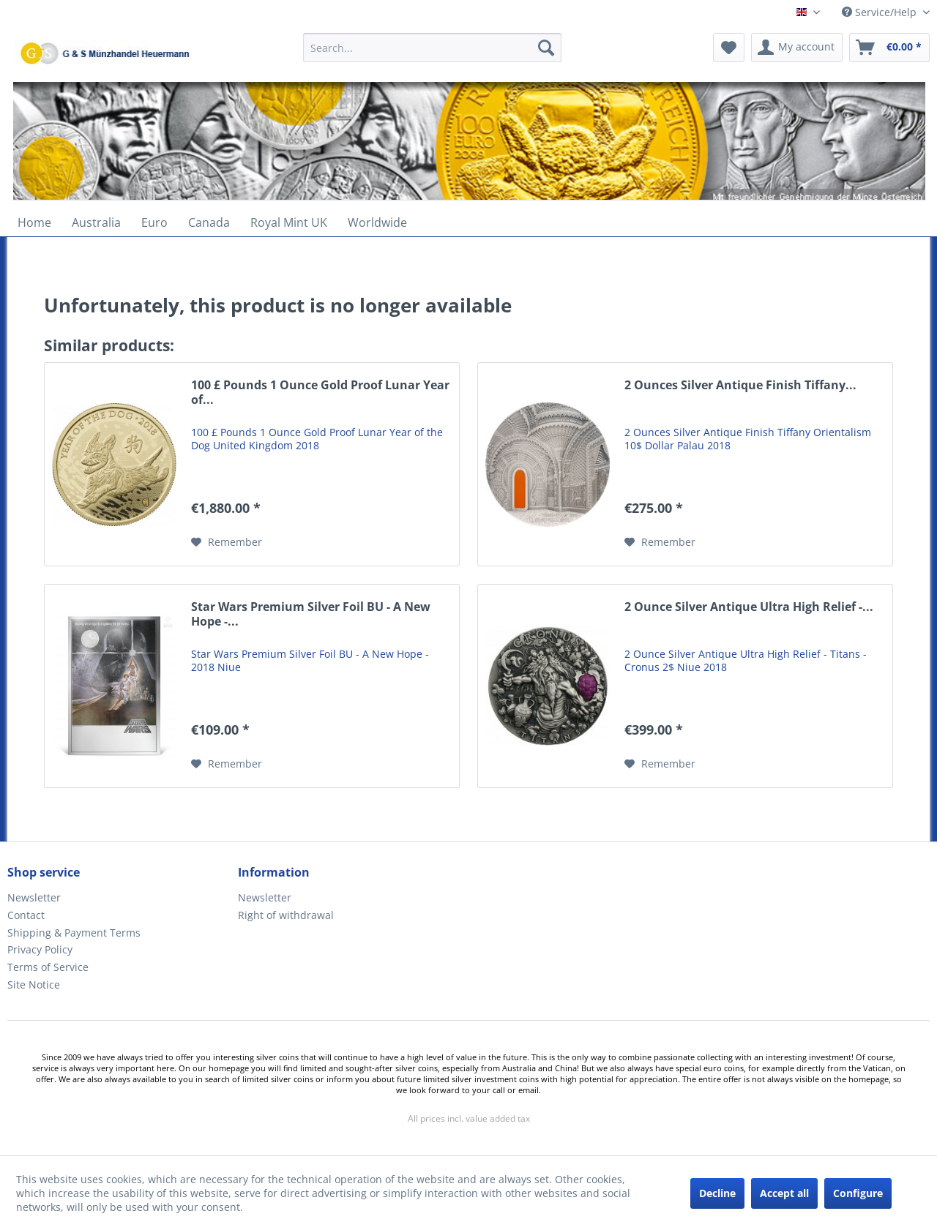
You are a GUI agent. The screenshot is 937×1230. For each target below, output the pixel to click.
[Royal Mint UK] (288, 222)
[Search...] (432, 47)
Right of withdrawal (286, 915)
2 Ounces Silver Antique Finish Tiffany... (740, 385)
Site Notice (33, 984)
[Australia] (96, 222)
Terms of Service (48, 967)
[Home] (34, 222)
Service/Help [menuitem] (880, 12)
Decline (717, 1193)
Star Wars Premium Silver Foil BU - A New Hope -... (310, 614)
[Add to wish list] (226, 542)
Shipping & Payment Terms (74, 933)
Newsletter (34, 897)
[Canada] (209, 222)
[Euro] (154, 222)
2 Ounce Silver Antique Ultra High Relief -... (748, 607)
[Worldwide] (377, 222)
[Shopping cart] (889, 47)
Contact (26, 915)
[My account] (797, 47)
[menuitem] (432, 54)
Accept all (784, 1193)
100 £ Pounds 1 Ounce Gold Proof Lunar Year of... (320, 393)
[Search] (546, 47)
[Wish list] (728, 47)
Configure (858, 1193)
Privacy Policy (39, 949)
